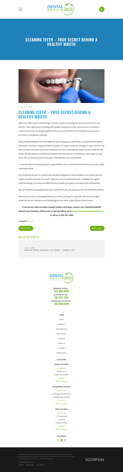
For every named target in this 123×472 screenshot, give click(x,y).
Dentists (31, 221)
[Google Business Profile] (61, 440)
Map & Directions (61, 381)
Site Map (61, 348)
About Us (61, 324)
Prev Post (26, 228)
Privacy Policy (61, 353)
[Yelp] (58, 440)
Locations (61, 338)
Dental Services (61, 329)
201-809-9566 (61, 291)
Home (61, 319)
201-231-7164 (61, 297)
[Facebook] (65, 440)
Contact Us (61, 343)
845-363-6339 (61, 304)
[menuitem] (21, 464)
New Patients (61, 334)
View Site (61, 378)
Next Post (97, 228)
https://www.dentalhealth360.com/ (88, 211)
